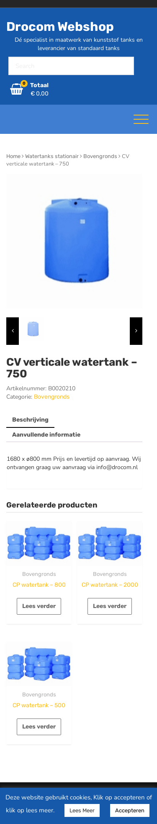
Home (13, 156)
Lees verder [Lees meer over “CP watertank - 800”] (39, 606)
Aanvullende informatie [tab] (46, 434)
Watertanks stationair (52, 156)
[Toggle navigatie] (141, 119)
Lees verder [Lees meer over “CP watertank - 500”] (39, 726)
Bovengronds (100, 156)
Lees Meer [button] (82, 810)
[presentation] (12, 331)
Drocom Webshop (60, 26)
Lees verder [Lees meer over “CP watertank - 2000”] (109, 606)
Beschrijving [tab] (30, 419)
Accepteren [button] (129, 810)
